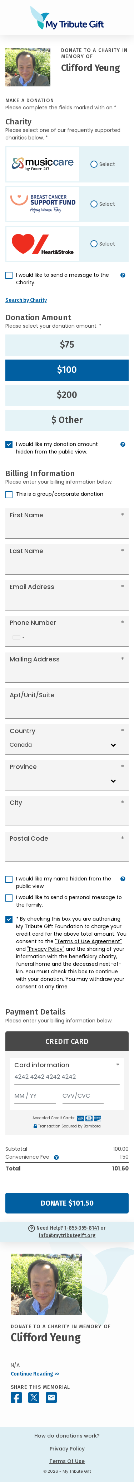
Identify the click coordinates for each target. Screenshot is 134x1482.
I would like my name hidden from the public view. (63, 882)
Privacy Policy (67, 1448)
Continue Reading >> (35, 1374)
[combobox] (18, 637)
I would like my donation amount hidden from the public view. (57, 448)
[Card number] (67, 1079)
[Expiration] (35, 1094)
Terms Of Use (67, 1461)
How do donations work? (67, 1435)
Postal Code (29, 838)
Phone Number (33, 622)
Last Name (26, 551)
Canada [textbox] (21, 745)
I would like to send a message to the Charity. (62, 278)
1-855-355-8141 (81, 1228)
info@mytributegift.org (67, 1235)
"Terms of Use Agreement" (88, 941)
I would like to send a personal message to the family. (69, 901)
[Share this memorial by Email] (51, 1398)
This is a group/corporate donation (59, 494)
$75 (67, 344)
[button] (123, 282)
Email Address (32, 587)
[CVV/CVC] (83, 1094)
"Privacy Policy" (45, 949)
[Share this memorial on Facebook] (16, 1398)
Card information (41, 1065)
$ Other (67, 420)
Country (22, 731)
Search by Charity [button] (26, 300)
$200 (67, 395)
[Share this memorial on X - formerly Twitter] (34, 1398)
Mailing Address (35, 659)
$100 (67, 370)
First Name (26, 515)
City (16, 802)
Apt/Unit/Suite (32, 695)
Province (23, 767)
